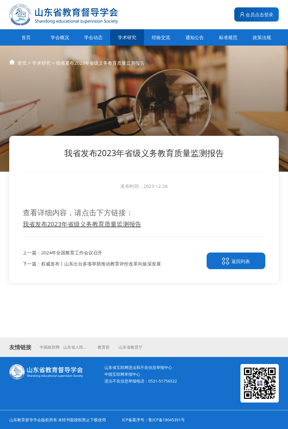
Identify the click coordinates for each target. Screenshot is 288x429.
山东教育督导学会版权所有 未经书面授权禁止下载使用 (57, 420)
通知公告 (194, 37)
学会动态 (93, 37)
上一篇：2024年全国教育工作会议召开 (62, 253)
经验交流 (161, 37)
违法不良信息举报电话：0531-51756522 (140, 381)
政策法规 (262, 37)
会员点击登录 (257, 14)
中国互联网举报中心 (122, 374)
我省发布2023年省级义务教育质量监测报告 (100, 68)
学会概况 (60, 37)
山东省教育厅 (130, 347)
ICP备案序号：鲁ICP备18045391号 (153, 420)
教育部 (104, 347)
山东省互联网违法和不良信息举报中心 (138, 367)
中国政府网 (50, 347)
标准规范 (228, 37)
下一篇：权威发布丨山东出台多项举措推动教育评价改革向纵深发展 (92, 264)
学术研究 (127, 37)
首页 (26, 37)
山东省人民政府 (76, 347)
